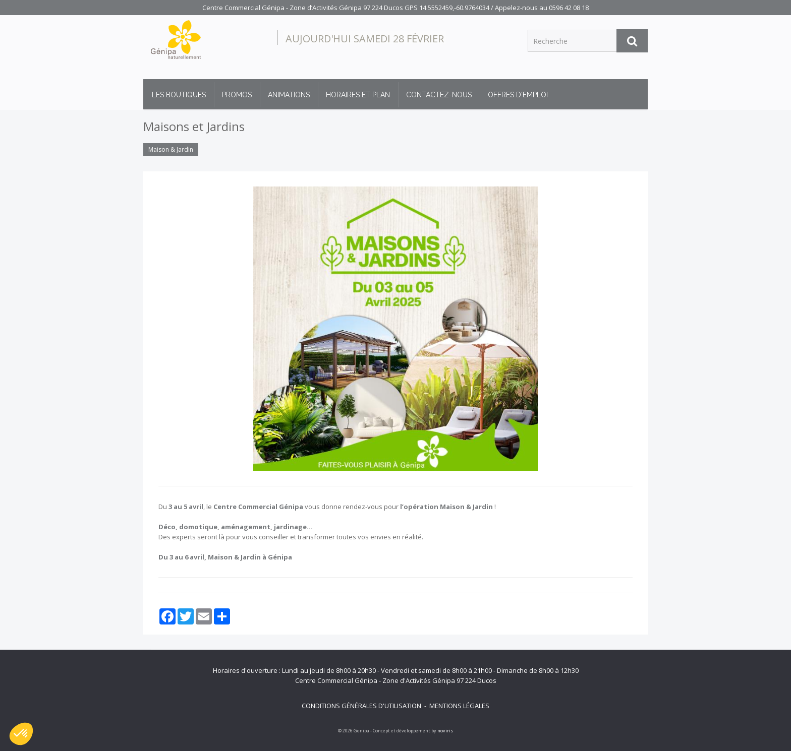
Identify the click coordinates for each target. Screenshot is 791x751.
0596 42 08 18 (569, 7)
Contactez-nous (439, 95)
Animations (289, 95)
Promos (237, 95)
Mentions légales (459, 705)
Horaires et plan (358, 95)
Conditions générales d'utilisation (361, 705)
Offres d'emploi (518, 95)
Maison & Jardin (170, 149)
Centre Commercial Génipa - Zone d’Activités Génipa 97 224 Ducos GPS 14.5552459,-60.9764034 (345, 7)
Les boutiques (179, 95)
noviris (445, 730)
